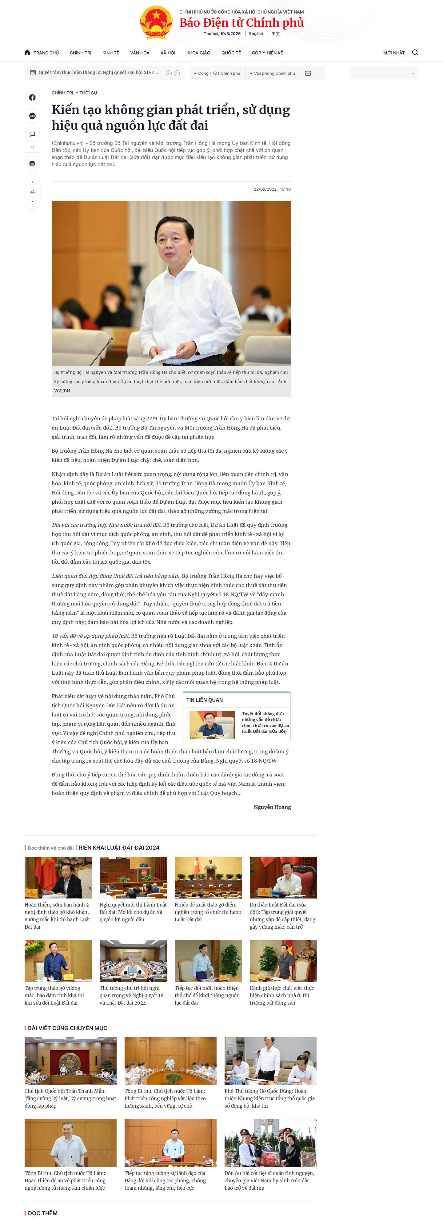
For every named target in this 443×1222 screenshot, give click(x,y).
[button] (169, 73)
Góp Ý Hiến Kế (267, 52)
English (256, 33)
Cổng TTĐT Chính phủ (217, 73)
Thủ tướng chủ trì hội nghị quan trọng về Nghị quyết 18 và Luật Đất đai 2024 (132, 995)
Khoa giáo (198, 52)
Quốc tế (231, 52)
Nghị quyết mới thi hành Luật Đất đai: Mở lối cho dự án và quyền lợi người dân (133, 912)
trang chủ (42, 52)
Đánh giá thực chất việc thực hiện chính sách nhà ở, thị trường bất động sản (282, 995)
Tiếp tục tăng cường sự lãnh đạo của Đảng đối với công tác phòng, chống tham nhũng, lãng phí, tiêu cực (165, 1180)
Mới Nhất (394, 52)
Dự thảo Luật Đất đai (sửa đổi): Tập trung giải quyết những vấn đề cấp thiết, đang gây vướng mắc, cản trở (282, 916)
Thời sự (88, 92)
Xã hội (168, 52)
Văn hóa (140, 52)
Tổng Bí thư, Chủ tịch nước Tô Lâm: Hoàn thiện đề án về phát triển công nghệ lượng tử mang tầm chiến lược (65, 1180)
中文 (276, 33)
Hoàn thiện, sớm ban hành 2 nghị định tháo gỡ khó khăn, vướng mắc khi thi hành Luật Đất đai (57, 916)
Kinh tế (110, 52)
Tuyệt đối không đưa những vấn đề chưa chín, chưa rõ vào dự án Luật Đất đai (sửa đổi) (265, 722)
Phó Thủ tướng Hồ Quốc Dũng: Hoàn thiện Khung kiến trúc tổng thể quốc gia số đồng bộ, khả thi (270, 1098)
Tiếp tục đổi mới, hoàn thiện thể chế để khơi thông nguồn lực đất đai (207, 995)
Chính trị (80, 52)
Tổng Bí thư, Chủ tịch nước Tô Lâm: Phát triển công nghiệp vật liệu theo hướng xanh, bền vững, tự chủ (165, 1098)
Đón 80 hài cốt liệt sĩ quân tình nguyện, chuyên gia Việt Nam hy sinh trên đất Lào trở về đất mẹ (269, 1180)
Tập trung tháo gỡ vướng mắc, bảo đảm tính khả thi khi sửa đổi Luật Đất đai (54, 995)
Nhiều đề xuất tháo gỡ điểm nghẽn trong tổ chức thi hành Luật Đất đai (208, 912)
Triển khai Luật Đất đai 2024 (94, 847)
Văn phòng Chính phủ (272, 73)
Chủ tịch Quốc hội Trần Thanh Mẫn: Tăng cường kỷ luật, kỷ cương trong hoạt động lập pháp (70, 1098)
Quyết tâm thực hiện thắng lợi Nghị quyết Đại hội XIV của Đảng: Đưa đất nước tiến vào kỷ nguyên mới (99, 73)
